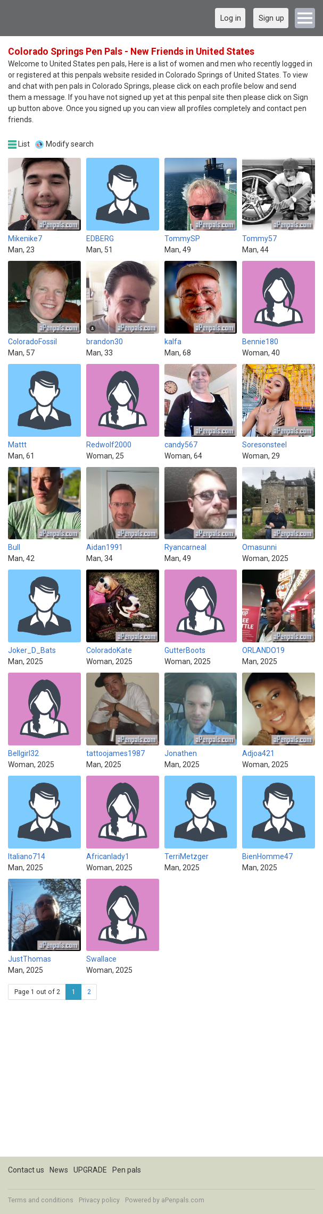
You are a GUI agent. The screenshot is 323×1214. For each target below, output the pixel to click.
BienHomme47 (267, 856)
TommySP (182, 238)
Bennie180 (260, 341)
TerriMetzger (186, 856)
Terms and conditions (40, 1200)
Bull (14, 547)
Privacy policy (99, 1200)
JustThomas (29, 959)
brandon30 (104, 341)
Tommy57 (259, 238)
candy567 (180, 444)
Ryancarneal (185, 547)
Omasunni (259, 547)
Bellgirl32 (23, 753)
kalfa (172, 341)
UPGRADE (90, 1170)
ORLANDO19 (263, 650)
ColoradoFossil (32, 341)
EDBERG (100, 238)
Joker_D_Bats (32, 650)
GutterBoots (184, 650)
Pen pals (126, 1170)
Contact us (26, 1170)
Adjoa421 (258, 753)
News (58, 1170)
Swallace (101, 959)
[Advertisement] (161, 1082)
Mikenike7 (25, 238)
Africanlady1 (107, 856)
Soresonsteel (264, 444)
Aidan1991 (104, 547)
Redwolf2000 (108, 444)
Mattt (17, 444)
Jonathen (180, 753)
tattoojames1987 (115, 753)
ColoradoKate (109, 650)
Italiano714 (26, 856)
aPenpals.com (182, 1200)
